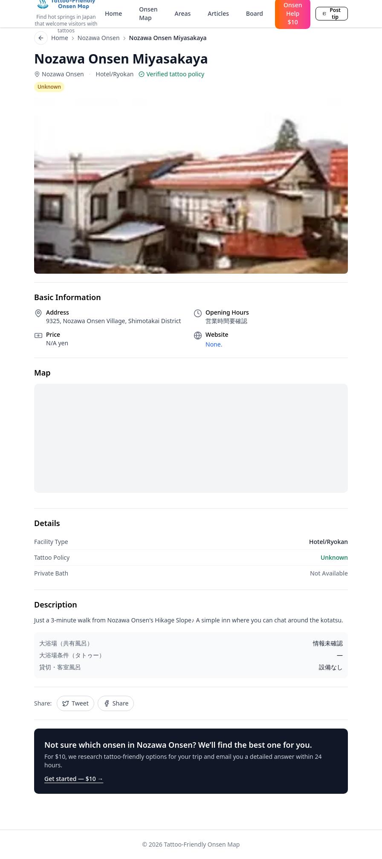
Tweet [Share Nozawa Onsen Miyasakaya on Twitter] (75, 703)
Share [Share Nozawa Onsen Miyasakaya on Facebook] (116, 703)
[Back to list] (41, 38)
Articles (218, 13)
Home (113, 13)
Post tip (332, 13)
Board (254, 13)
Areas (183, 13)
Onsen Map (148, 13)
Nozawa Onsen (99, 38)
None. (213, 344)
